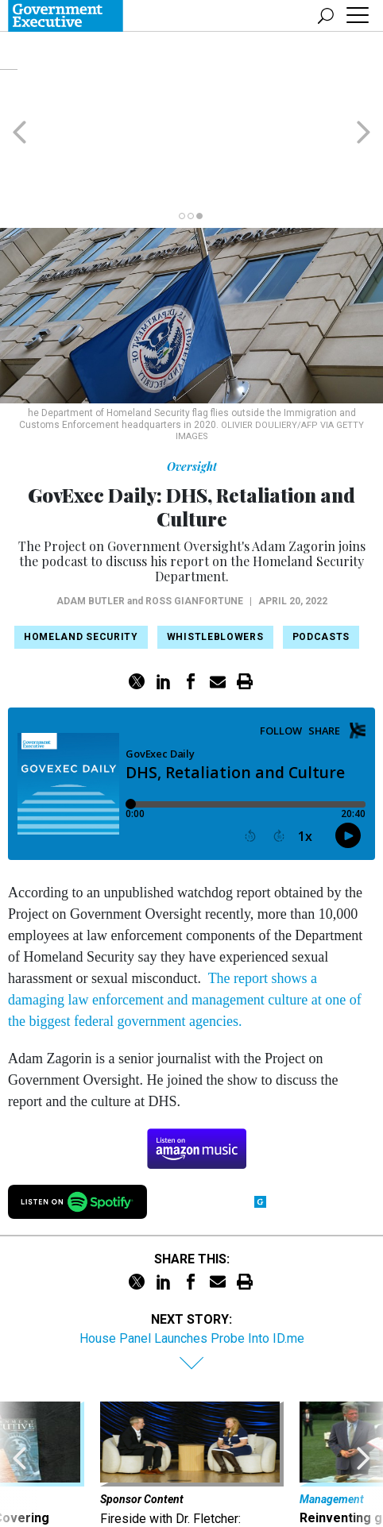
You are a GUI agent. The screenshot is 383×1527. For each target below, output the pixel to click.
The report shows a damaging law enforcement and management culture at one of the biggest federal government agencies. (185, 923)
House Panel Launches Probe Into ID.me (191, 1262)
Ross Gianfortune (194, 524)
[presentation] (19, 1406)
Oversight (192, 390)
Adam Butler (90, 524)
